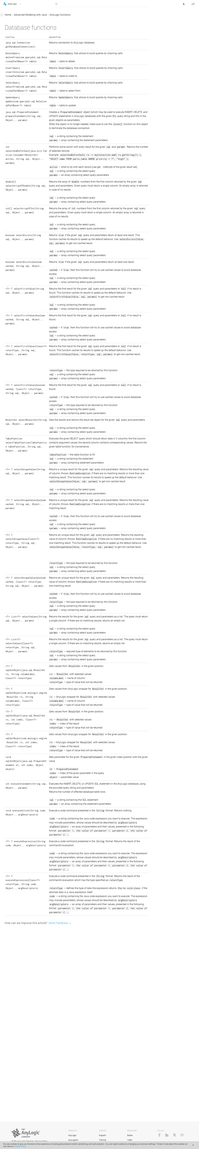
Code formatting (15, 162)
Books (130, 1135)
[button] (16, 4)
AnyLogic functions (16, 44)
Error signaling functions (22, 85)
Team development (16, 146)
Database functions (19, 79)
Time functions (17, 62)
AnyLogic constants (16, 113)
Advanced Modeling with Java (19, 32)
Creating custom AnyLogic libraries (20, 132)
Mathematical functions (22, 50)
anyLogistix (73, 1140)
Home (54, 14)
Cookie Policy (20, 1146)
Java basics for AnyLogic (19, 38)
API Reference (10, 174)
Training (102, 1140)
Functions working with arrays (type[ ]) (21, 105)
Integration (12, 168)
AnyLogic (72, 1135)
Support (102, 1135)
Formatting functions (20, 97)
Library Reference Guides (16, 27)
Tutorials (8, 21)
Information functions (20, 91)
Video (129, 1140)
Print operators (17, 74)
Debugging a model (16, 125)
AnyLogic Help (11, 15)
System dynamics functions (24, 68)
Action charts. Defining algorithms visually (18, 154)
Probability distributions (22, 56)
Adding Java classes (17, 140)
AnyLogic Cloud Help (14, 180)
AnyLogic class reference (19, 119)
